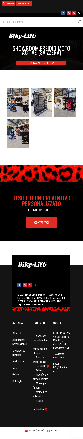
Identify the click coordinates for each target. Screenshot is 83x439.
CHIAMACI (10, 3)
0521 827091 (59, 357)
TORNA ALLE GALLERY (41, 63)
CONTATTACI (25, 3)
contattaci (41, 222)
